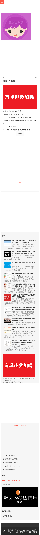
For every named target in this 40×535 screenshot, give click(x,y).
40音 (5, 530)
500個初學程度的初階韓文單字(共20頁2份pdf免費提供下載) (23, 320)
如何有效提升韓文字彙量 (10, 459)
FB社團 (16, 532)
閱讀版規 (20, 133)
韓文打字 (22, 532)
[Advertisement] (20, 57)
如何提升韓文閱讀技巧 (9, 469)
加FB (4, 532)
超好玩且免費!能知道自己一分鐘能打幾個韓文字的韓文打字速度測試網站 (24, 242)
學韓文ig (10, 532)
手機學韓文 (18, 530)
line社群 (28, 532)
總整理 (34, 530)
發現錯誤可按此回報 (20, 425)
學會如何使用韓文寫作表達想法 (12, 466)
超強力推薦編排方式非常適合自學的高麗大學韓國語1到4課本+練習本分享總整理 (23, 285)
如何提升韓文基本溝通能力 (11, 462)
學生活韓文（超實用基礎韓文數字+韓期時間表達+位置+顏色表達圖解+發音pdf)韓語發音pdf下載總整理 (23, 342)
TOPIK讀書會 (27, 530)
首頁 (20, 182)
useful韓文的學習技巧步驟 (11, 481)
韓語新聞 (10, 530)
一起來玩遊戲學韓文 (9, 455)
